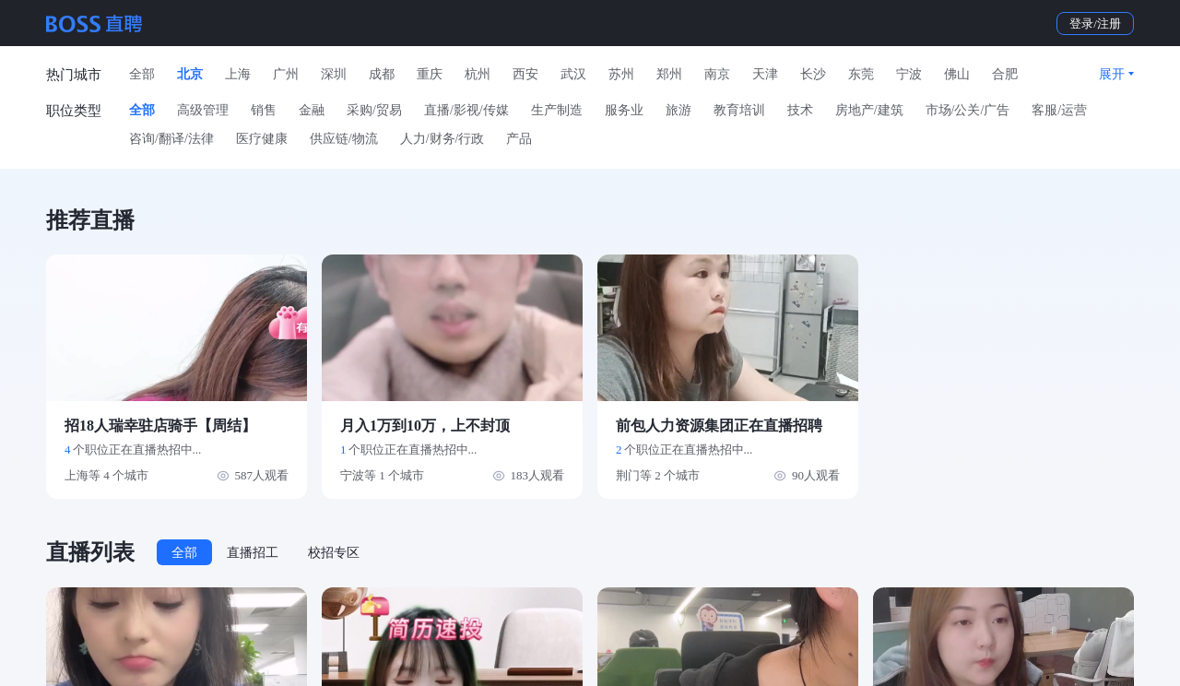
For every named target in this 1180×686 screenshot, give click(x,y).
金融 (311, 110)
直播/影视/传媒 (466, 110)
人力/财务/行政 (442, 139)
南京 (717, 74)
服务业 (624, 110)
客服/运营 (1059, 110)
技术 (800, 110)
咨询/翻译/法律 (171, 139)
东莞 (861, 74)
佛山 (957, 74)
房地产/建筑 (869, 110)
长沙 (813, 74)
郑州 (669, 74)
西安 (525, 74)
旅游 (678, 110)
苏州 (621, 74)
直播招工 (252, 553)
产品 (519, 139)
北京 (190, 74)
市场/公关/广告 (968, 110)
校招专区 (334, 553)
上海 (238, 74)
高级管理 (203, 110)
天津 (765, 74)
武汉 (573, 74)
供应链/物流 (344, 139)
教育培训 (739, 110)
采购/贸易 (374, 110)
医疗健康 (262, 139)
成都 (382, 74)
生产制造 (557, 110)
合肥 (1005, 74)
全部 (142, 74)
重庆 (429, 74)
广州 (286, 74)
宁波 (909, 74)
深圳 (334, 74)
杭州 (477, 74)
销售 (264, 110)
